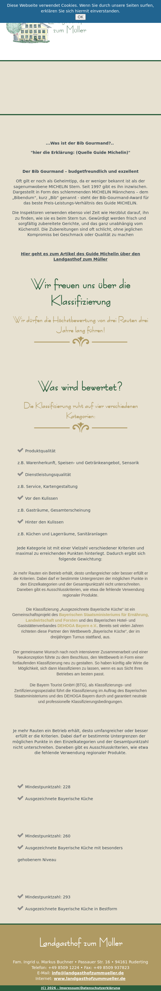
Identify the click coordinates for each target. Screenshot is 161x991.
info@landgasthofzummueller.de (88, 973)
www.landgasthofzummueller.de (89, 978)
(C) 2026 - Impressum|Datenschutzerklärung (80, 988)
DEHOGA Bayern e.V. (77, 625)
